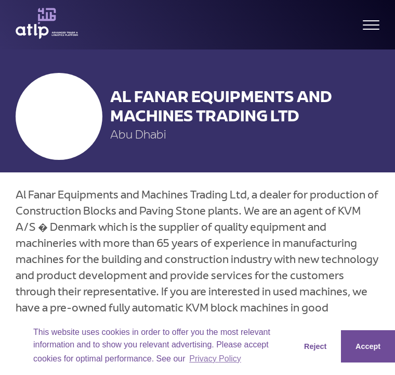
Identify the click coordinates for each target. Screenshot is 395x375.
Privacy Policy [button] (215, 358)
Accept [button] (368, 346)
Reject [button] (315, 346)
